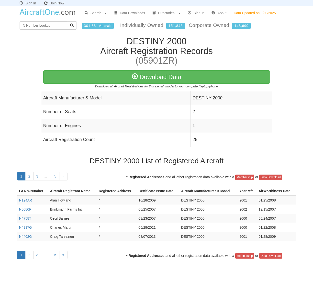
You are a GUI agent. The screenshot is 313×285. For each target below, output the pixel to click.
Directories (166, 13)
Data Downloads (129, 13)
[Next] (63, 176)
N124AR (25, 200)
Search (96, 13)
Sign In (28, 3)
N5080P (25, 209)
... (46, 176)
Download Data (156, 76)
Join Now (54, 3)
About (219, 13)
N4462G (25, 236)
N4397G (25, 227)
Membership (245, 177)
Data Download (271, 177)
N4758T (25, 218)
